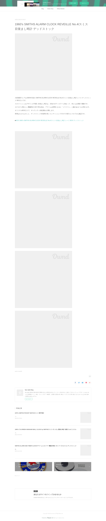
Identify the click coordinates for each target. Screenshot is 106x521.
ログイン (84, 3)
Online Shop (50, 8)
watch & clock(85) (18, 371)
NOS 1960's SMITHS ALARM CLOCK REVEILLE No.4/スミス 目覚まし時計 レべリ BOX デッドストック (50, 120)
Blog (43, 8)
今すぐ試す (73, 3)
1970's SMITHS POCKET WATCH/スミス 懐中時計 (29, 413)
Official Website (60, 8)
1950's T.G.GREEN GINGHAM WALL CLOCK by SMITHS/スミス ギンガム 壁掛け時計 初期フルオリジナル (45, 429)
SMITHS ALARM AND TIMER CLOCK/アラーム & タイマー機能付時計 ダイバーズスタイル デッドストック (45, 446)
